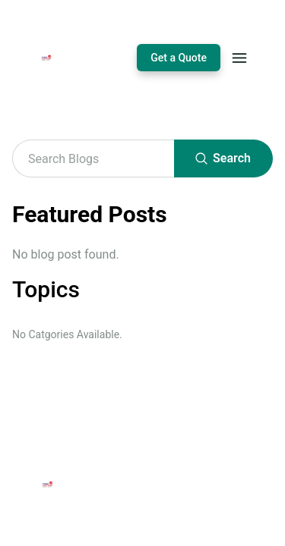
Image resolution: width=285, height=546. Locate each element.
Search (223, 158)
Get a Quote (178, 57)
